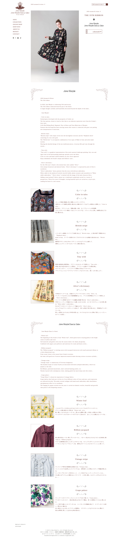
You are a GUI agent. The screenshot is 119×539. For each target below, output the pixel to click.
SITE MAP (18, 526)
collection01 (96, 32)
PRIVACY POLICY (20, 524)
